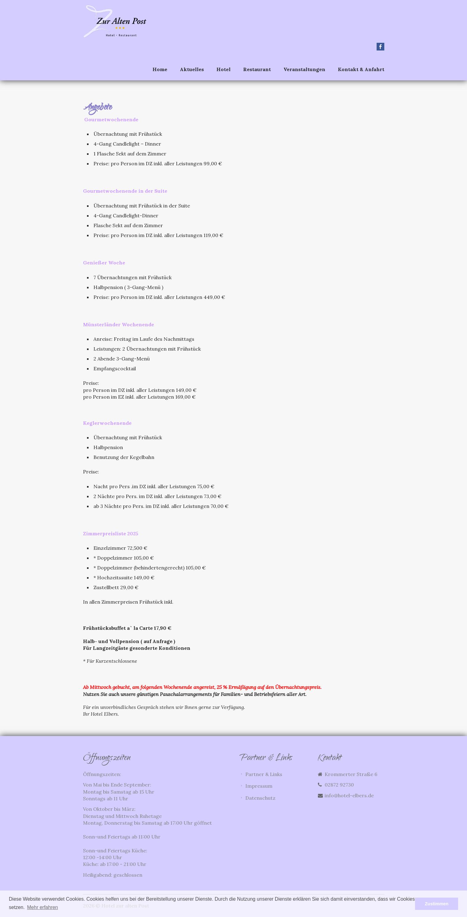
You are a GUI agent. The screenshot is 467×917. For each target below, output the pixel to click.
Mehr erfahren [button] (42, 907)
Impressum (259, 786)
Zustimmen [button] (437, 903)
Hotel (223, 69)
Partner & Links (264, 774)
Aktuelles (192, 69)
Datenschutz (261, 798)
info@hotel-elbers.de (349, 795)
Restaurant (257, 69)
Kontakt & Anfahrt (361, 69)
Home (159, 69)
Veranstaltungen (304, 69)
